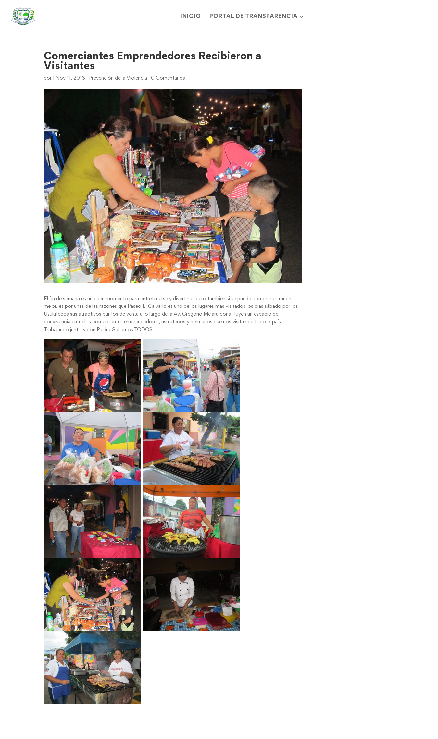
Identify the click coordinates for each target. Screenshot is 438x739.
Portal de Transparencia (253, 16)
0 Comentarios (168, 78)
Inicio (191, 16)
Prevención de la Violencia (118, 78)
